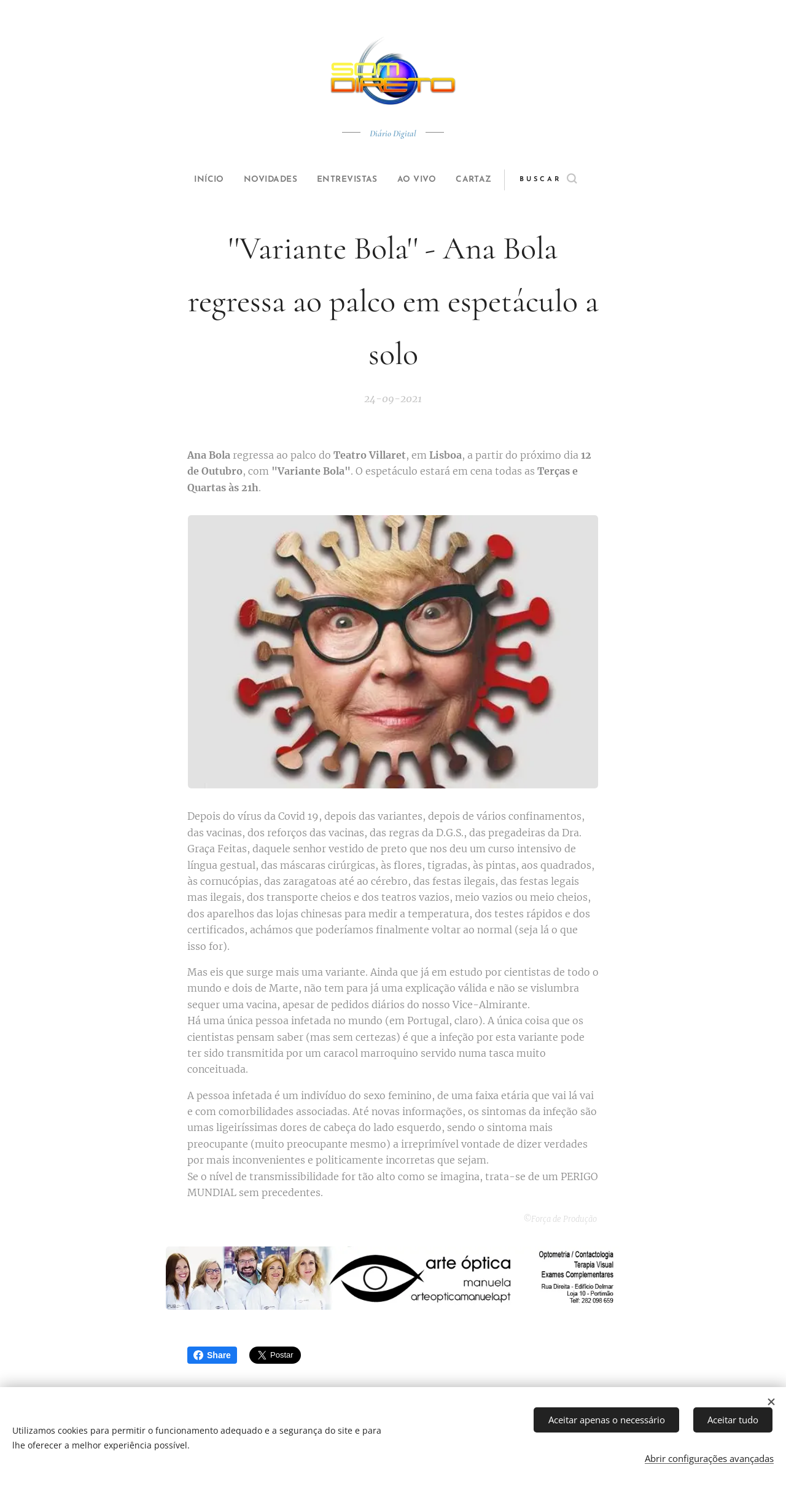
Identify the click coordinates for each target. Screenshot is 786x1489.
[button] (569, 180)
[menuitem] (198, 180)
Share (212, 1355)
